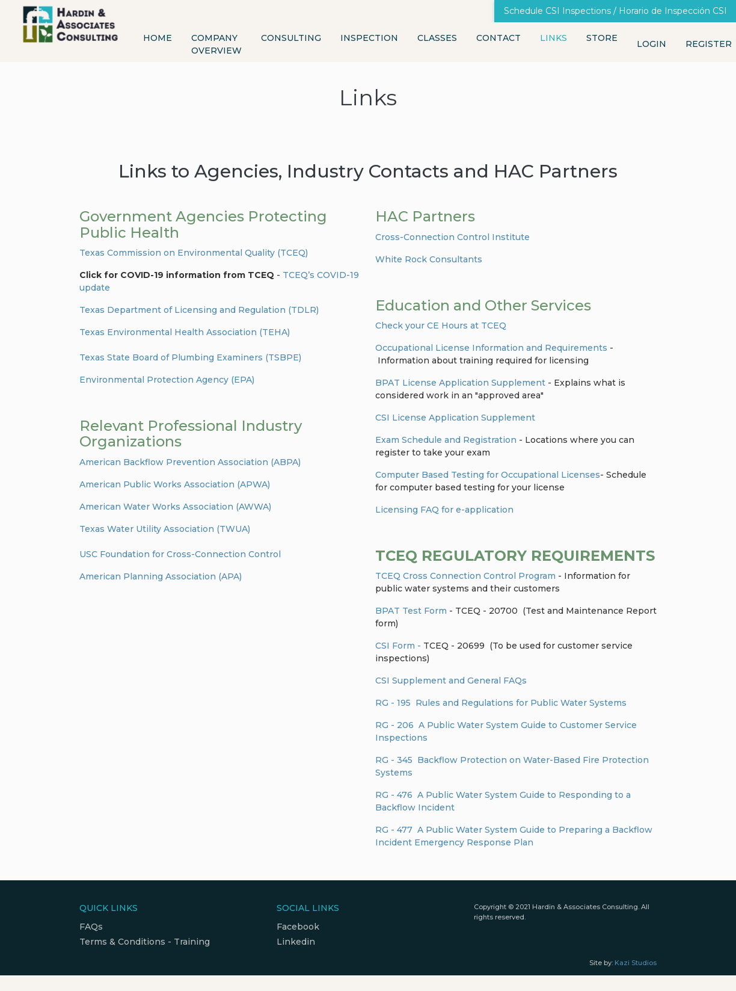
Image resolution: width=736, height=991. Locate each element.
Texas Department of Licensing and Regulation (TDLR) (199, 309)
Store (602, 37)
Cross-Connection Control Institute (452, 237)
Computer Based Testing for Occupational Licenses (487, 474)
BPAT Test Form (411, 610)
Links (553, 37)
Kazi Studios (636, 963)
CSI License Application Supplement (456, 417)
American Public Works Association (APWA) (174, 484)
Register (708, 44)
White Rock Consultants (428, 259)
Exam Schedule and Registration (447, 439)
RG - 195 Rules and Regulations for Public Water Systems (501, 702)
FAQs (91, 926)
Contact (498, 37)
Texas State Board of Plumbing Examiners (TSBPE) (190, 357)
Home (157, 37)
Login (651, 44)
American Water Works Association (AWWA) (175, 506)
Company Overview (216, 44)
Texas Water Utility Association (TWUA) (164, 528)
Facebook (298, 926)
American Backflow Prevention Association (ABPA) (190, 462)
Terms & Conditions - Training (144, 941)
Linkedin (296, 941)
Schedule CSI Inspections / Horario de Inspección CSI (615, 10)
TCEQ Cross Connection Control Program (465, 575)
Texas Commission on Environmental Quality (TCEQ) (193, 252)
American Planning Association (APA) (160, 576)
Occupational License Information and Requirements (491, 347)
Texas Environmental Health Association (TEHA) (184, 332)
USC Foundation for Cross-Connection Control (180, 554)
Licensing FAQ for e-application (444, 509)
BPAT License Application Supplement (460, 382)
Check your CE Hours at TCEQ (440, 325)
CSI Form (395, 645)
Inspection (369, 37)
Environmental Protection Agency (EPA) (166, 379)
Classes (437, 37)
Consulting (291, 37)
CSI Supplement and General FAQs (451, 680)
